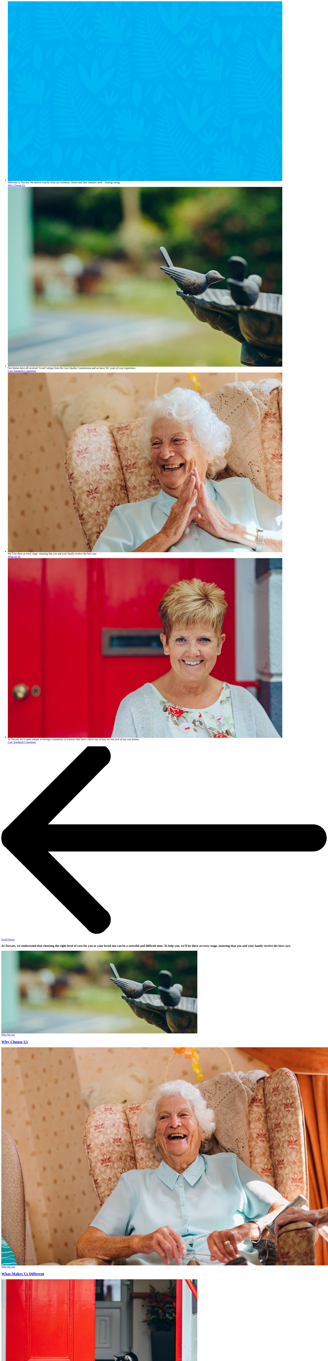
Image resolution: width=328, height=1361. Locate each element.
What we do (14, 556)
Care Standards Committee (22, 371)
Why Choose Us (16, 185)
